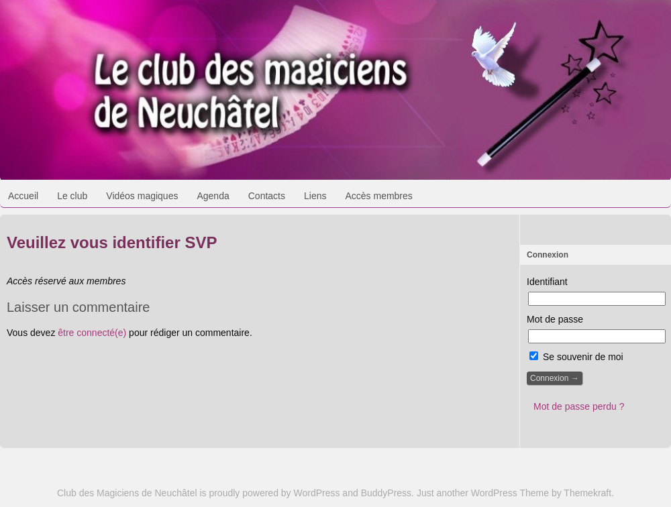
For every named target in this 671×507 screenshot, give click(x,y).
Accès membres (378, 195)
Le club (72, 195)
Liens (315, 195)
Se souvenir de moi (576, 356)
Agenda (213, 195)
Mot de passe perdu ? (578, 406)
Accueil (23, 195)
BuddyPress (386, 493)
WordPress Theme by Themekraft (541, 493)
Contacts (266, 195)
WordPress (317, 493)
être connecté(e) (92, 332)
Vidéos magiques (142, 195)
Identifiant (547, 281)
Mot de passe (555, 319)
